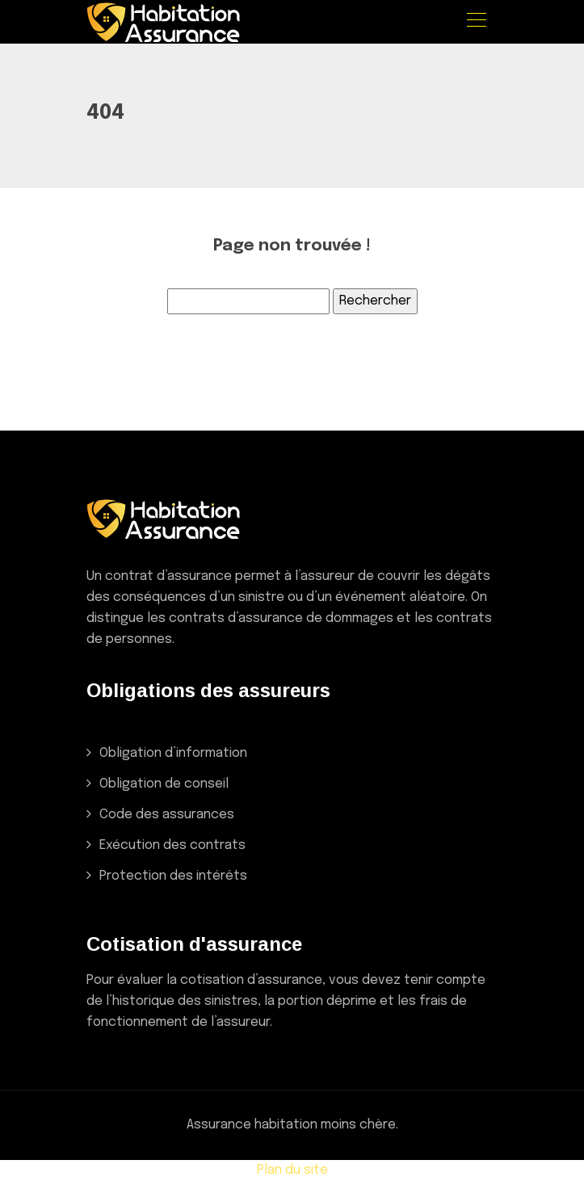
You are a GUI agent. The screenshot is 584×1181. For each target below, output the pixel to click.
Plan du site (292, 1170)
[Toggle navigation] (475, 22)
